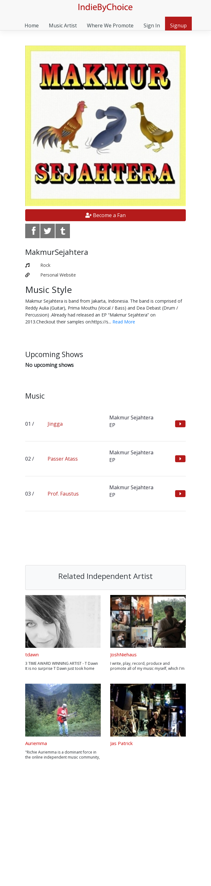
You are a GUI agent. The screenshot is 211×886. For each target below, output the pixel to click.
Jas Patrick (121, 743)
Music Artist (63, 25)
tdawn (32, 654)
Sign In (152, 25)
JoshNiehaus (123, 654)
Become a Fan (105, 215)
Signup (178, 25)
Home (32, 25)
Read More (123, 322)
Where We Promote (110, 25)
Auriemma (36, 743)
